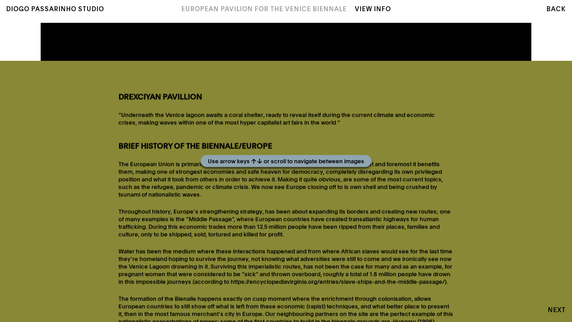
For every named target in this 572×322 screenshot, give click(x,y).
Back (556, 9)
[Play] (286, 161)
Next (557, 310)
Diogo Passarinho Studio (55, 9)
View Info (373, 9)
